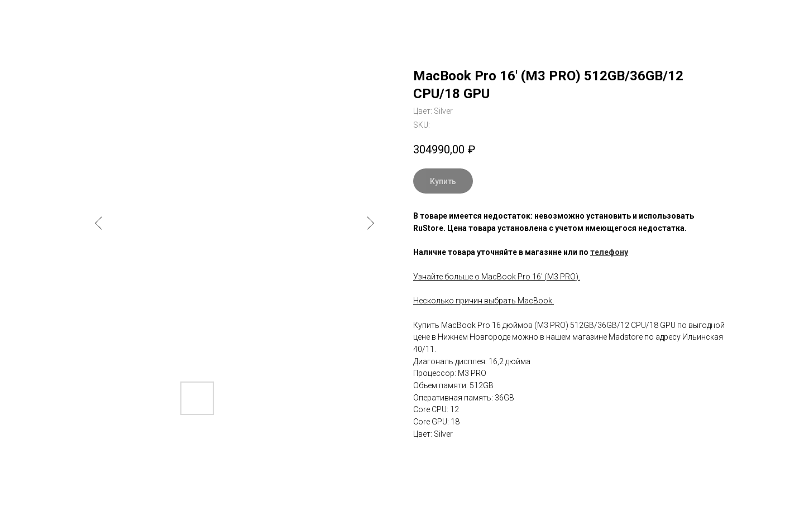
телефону (609, 252)
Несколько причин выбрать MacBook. (483, 300)
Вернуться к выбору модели (73, 16)
